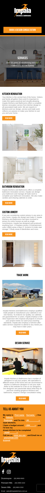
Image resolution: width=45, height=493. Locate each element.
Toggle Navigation (22, 22)
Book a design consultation (22, 30)
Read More (9, 118)
